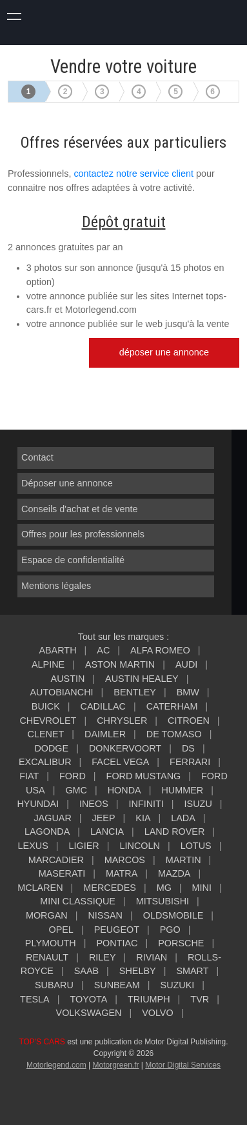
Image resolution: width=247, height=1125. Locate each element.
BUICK (46, 706)
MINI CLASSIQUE (77, 901)
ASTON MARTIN (120, 664)
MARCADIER (56, 860)
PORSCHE (181, 943)
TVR (199, 999)
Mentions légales (56, 586)
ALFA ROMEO (160, 650)
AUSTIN (68, 678)
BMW (188, 692)
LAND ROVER (174, 831)
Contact (37, 457)
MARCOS (124, 860)
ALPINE (48, 664)
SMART (192, 971)
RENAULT (47, 957)
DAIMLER (105, 734)
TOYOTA (88, 999)
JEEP (103, 818)
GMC (76, 790)
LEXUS (33, 846)
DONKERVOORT (125, 748)
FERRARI (190, 762)
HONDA (124, 790)
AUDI (186, 664)
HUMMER (182, 790)
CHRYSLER (122, 720)
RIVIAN (151, 957)
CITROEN (189, 720)
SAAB (86, 971)
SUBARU (54, 985)
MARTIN (183, 860)
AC (103, 650)
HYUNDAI (38, 804)
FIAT (29, 776)
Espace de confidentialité (72, 560)
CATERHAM (172, 706)
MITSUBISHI (162, 901)
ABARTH (57, 650)
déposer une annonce (164, 352)
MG (164, 887)
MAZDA (174, 873)
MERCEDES (109, 887)
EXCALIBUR (45, 762)
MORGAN (47, 915)
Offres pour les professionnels (82, 534)
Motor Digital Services (183, 1065)
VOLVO (157, 1013)
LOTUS (196, 846)
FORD (72, 776)
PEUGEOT (116, 929)
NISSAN (105, 915)
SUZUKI (178, 985)
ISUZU (198, 804)
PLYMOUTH (50, 943)
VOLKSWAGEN (89, 1013)
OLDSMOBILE (173, 915)
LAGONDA (47, 831)
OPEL (60, 929)
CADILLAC (103, 706)
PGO (170, 929)
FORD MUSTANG (143, 776)
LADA (183, 818)
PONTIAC (117, 943)
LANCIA (107, 831)
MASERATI (62, 873)
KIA (142, 818)
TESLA (35, 999)
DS (188, 748)
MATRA (121, 873)
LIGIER (84, 846)
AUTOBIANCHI (61, 692)
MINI (202, 887)
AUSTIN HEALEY (142, 678)
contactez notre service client (133, 173)
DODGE (51, 748)
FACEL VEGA (120, 762)
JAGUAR (52, 818)
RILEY (102, 957)
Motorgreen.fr (115, 1065)
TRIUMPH (149, 999)
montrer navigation (14, 14)
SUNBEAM (117, 985)
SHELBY (137, 971)
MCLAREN (40, 887)
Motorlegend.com (56, 1065)
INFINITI (146, 804)
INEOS (93, 804)
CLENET (46, 734)
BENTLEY (135, 692)
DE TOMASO (174, 734)
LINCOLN (140, 846)
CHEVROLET (47, 720)
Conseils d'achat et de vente (79, 509)
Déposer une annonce (67, 483)
